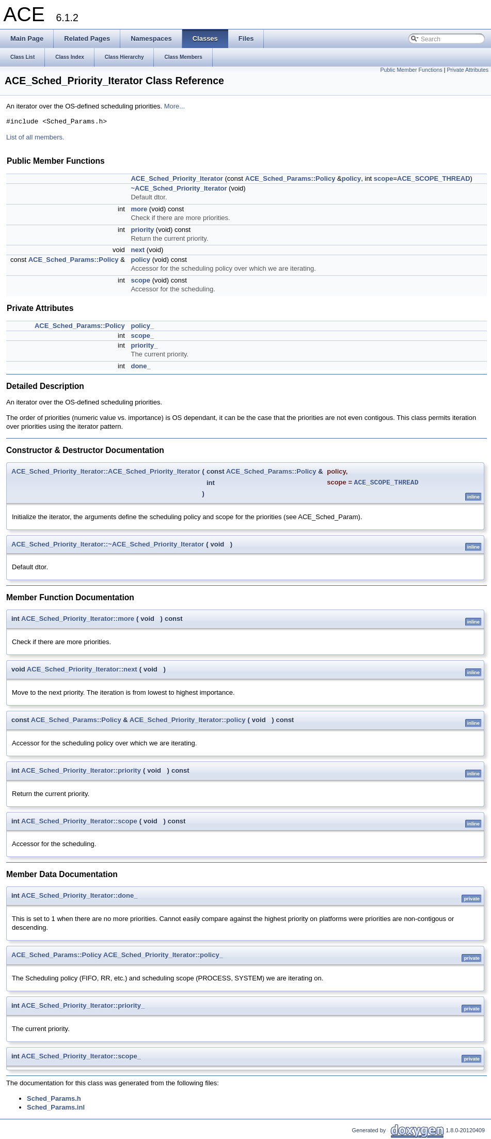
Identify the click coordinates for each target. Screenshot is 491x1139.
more (139, 209)
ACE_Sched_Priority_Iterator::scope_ (81, 1056)
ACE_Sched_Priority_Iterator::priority (81, 770)
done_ (140, 366)
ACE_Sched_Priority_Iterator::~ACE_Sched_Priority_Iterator (107, 544)
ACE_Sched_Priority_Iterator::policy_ (163, 955)
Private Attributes (467, 70)
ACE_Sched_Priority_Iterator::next (82, 669)
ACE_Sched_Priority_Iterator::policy (188, 720)
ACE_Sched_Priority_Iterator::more (77, 618)
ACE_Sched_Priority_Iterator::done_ (79, 895)
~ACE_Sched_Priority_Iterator (179, 188)
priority (142, 229)
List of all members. (35, 137)
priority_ (144, 345)
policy (351, 178)
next (138, 250)
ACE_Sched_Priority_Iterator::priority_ (83, 1005)
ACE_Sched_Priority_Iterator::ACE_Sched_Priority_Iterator (105, 471)
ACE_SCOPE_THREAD (433, 178)
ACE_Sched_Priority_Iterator (177, 178)
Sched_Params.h (54, 1098)
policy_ (142, 326)
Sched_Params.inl (56, 1107)
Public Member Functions (411, 70)
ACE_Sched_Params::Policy (290, 178)
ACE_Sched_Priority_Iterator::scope (79, 821)
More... (174, 106)
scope (383, 178)
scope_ (142, 335)
